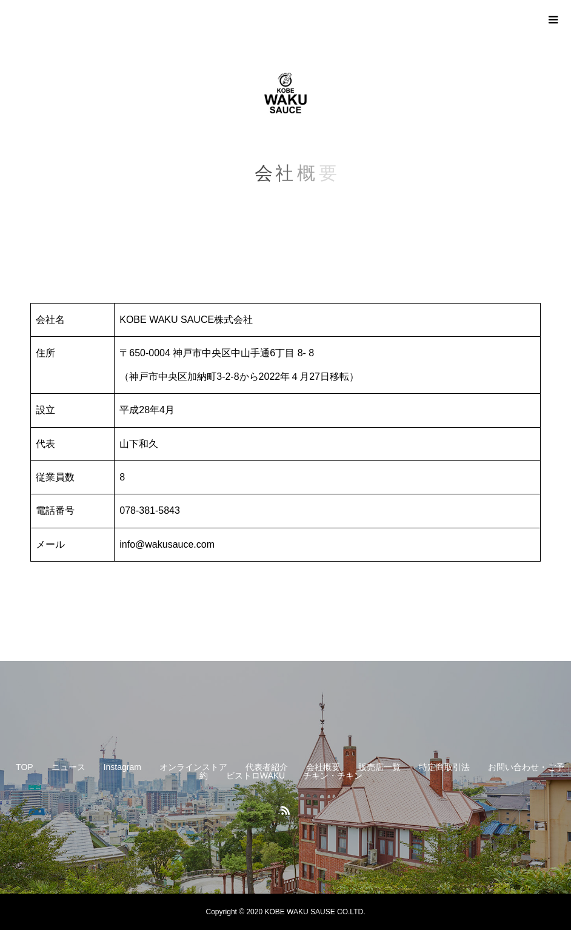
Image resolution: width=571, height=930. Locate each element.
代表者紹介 (266, 767)
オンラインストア (193, 767)
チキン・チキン (332, 775)
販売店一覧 (379, 767)
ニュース (68, 767)
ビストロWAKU (255, 775)
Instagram (122, 767)
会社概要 (323, 767)
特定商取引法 (444, 767)
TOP (24, 767)
